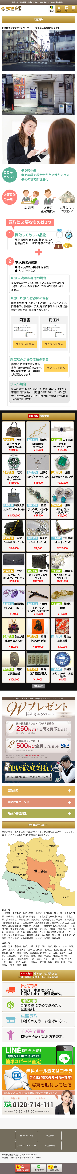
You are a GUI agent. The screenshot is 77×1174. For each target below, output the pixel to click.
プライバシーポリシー (26, 1145)
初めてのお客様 (26, 1135)
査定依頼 (50, 1135)
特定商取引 (50, 1145)
